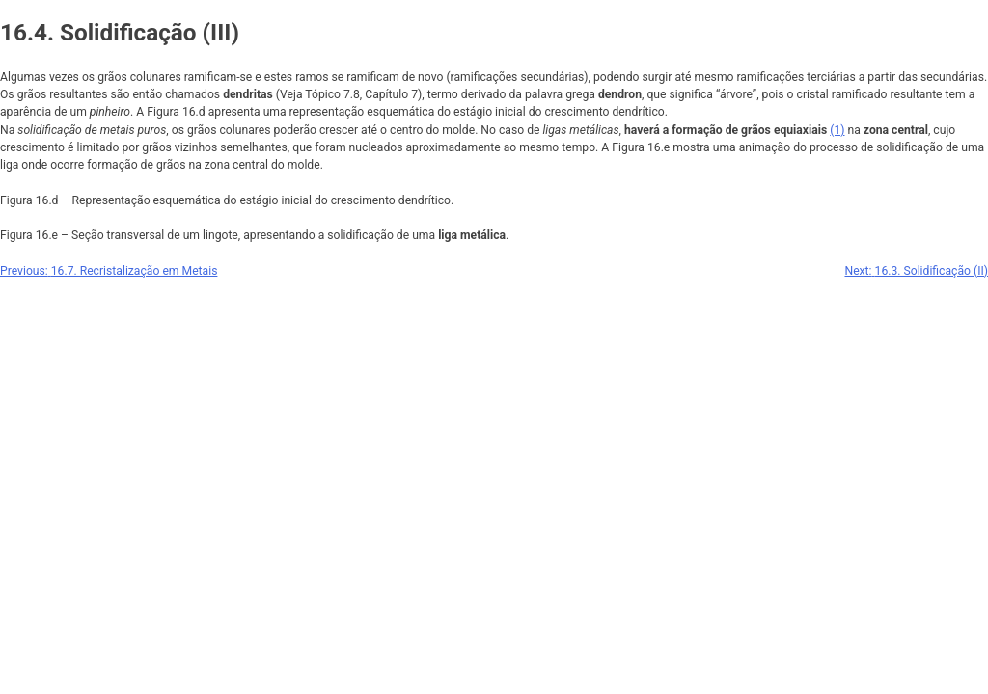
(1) (837, 130)
